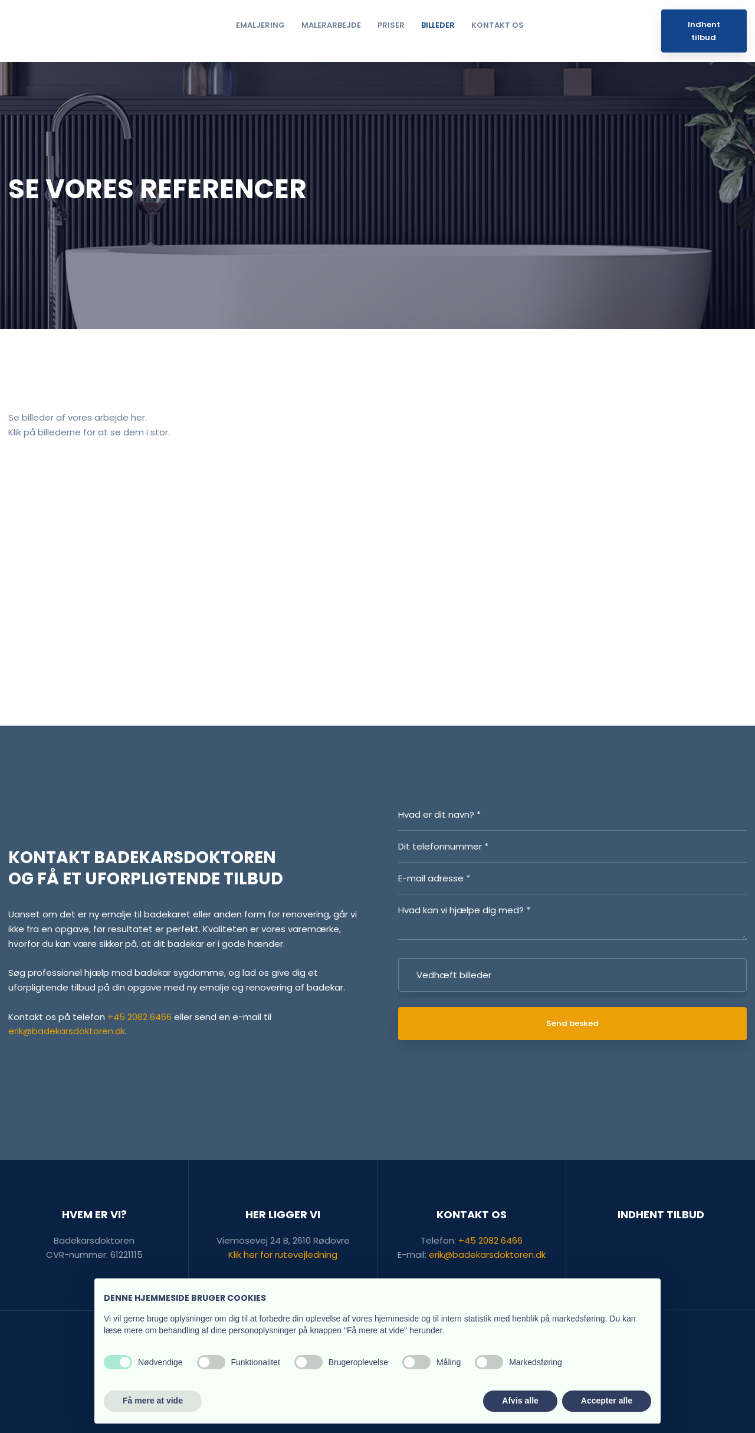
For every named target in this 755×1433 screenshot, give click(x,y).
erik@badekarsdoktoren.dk (66, 1031)
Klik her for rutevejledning (282, 1254)
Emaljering (260, 25)
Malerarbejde (331, 25)
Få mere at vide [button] (153, 1400)
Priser (391, 25)
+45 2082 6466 (139, 1017)
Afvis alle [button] (520, 1400)
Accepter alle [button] (606, 1400)
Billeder (438, 25)
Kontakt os (497, 25)
